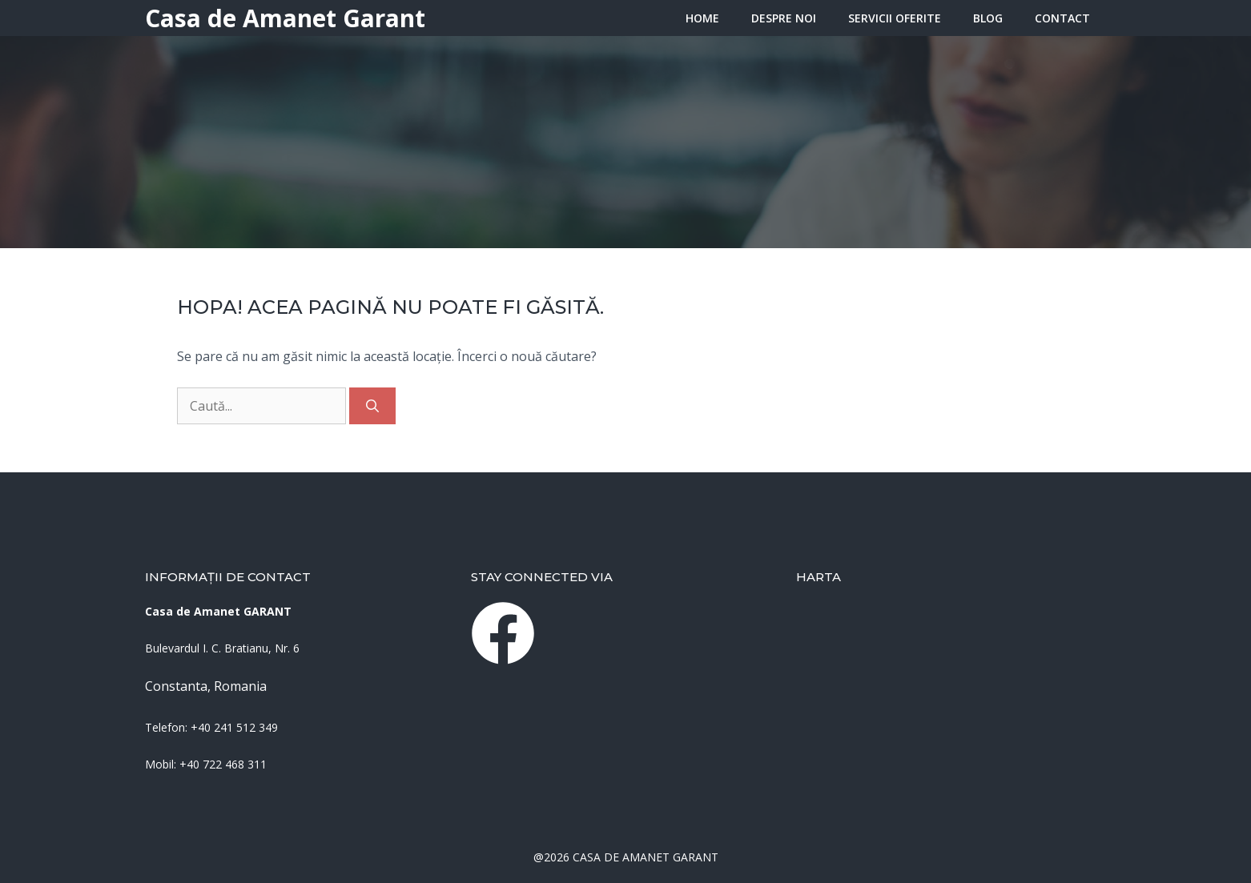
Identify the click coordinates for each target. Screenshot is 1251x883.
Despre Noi (783, 18)
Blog (988, 18)
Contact (1062, 18)
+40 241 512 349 (234, 727)
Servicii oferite (894, 18)
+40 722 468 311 (223, 764)
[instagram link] (503, 633)
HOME (702, 18)
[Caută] (372, 405)
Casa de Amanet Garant (285, 18)
